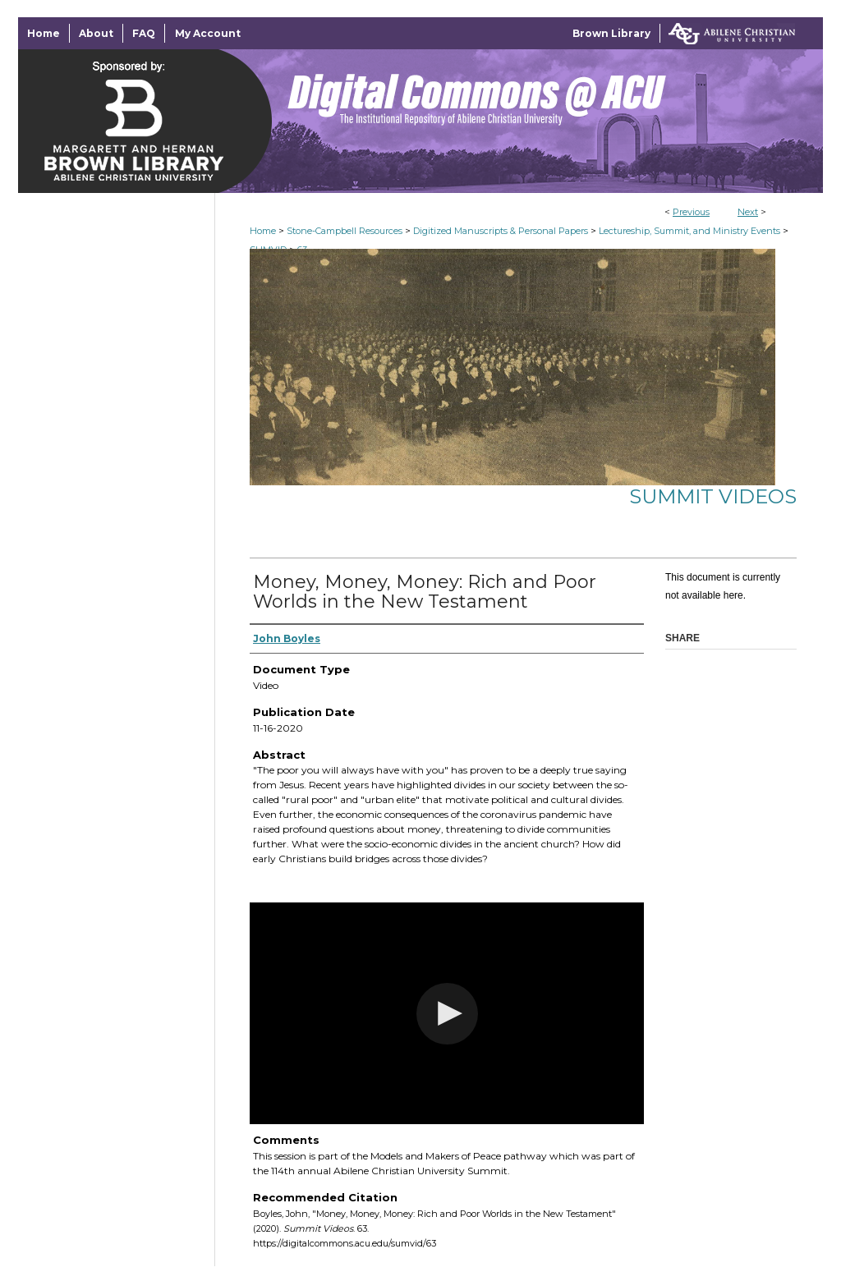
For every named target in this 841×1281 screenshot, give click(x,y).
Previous (691, 212)
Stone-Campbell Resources (344, 230)
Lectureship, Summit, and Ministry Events (689, 230)
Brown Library (611, 33)
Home (263, 230)
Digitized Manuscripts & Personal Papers (500, 230)
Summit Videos (713, 496)
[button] (447, 1014)
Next (748, 212)
